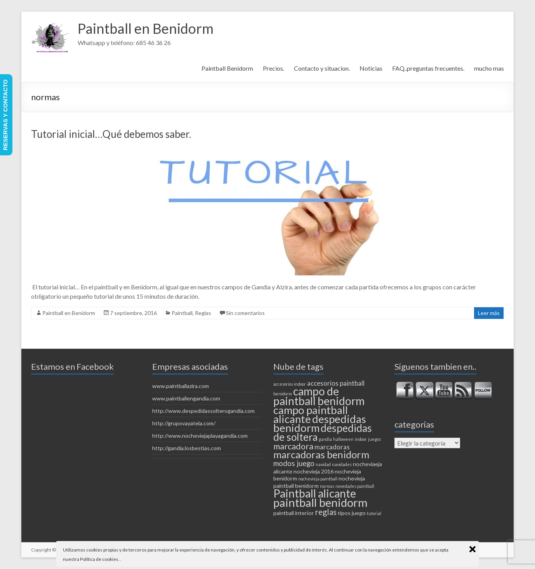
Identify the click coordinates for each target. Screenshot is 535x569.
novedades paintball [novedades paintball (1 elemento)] (354, 486)
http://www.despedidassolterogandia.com (203, 410)
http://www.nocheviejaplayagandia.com (200, 435)
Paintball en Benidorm (146, 28)
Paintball (182, 313)
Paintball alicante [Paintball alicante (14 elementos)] (314, 493)
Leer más (489, 313)
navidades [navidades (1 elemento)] (342, 464)
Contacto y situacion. (322, 68)
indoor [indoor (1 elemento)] (361, 439)
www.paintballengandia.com (186, 398)
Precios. (273, 68)
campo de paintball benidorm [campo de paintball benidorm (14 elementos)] (319, 396)
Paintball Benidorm (227, 68)
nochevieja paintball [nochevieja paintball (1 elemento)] (317, 478)
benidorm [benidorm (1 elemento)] (282, 393)
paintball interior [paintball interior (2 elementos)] (293, 513)
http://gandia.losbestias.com (186, 448)
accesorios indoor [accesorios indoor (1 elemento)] (289, 383)
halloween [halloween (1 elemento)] (343, 439)
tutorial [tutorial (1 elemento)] (374, 513)
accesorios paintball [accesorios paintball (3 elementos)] (336, 383)
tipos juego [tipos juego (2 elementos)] (352, 513)
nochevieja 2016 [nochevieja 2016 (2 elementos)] (314, 471)
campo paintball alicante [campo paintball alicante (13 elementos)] (310, 414)
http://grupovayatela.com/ (183, 423)
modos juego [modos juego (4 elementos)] (293, 463)
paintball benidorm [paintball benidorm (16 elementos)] (320, 502)
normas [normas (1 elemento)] (327, 486)
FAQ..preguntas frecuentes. (428, 68)
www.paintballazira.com (180, 386)
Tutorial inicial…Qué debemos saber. (111, 134)
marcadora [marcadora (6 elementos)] (293, 446)
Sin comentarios (245, 313)
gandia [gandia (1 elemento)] (325, 439)
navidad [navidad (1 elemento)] (323, 464)
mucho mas (489, 68)
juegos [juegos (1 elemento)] (374, 439)
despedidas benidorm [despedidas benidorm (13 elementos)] (319, 423)
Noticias (371, 68)
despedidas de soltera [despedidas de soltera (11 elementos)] (322, 432)
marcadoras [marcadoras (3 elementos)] (332, 447)
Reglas (203, 313)
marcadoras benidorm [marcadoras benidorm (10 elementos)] (321, 454)
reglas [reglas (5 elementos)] (326, 512)
